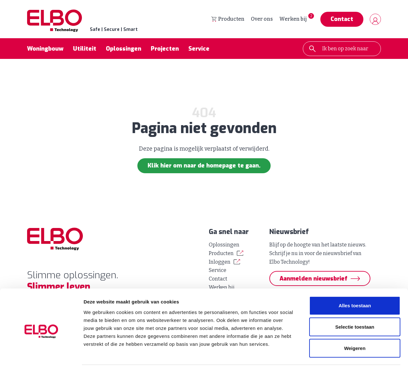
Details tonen (344, 357)
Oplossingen (123, 49)
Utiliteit (84, 49)
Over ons (262, 19)
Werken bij (293, 19)
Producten (227, 19)
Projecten (165, 49)
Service (198, 49)
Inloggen (219, 262)
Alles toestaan (355, 285)
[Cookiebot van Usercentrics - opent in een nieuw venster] (41, 357)
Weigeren (354, 328)
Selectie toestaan (355, 307)
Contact (342, 19)
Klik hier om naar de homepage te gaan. (204, 166)
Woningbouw (45, 49)
